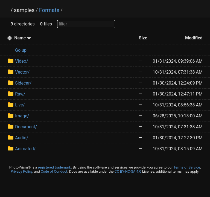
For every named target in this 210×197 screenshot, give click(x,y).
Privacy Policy (21, 171)
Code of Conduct (54, 171)
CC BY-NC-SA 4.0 (128, 171)
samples (24, 10)
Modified (194, 37)
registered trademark (54, 167)
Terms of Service (186, 167)
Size (143, 37)
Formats (49, 10)
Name (22, 37)
